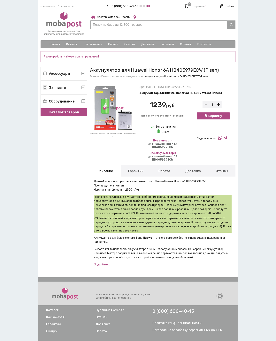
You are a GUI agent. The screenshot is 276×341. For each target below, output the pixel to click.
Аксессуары (118, 76)
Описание (105, 171)
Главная (94, 76)
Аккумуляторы (135, 76)
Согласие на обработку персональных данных (187, 330)
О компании (48, 6)
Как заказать (56, 317)
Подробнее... (102, 264)
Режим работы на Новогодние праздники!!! (71, 56)
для (162, 144)
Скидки (52, 331)
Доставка (193, 171)
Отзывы (222, 171)
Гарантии (135, 171)
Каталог (105, 76)
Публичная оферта (110, 310)
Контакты (67, 6)
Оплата (164, 171)
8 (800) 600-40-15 (123, 6)
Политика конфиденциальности (177, 323)
